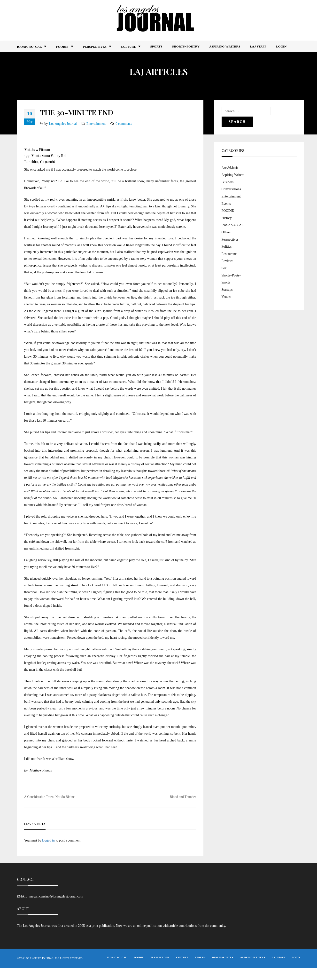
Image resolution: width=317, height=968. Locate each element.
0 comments (124, 124)
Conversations (231, 189)
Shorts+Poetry (185, 46)
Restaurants (229, 254)
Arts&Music (230, 168)
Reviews (227, 261)
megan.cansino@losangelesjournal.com (56, 896)
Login (281, 46)
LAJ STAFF (258, 46)
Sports (156, 46)
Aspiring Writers (224, 46)
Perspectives (95, 46)
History (227, 218)
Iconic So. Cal (29, 46)
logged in (48, 840)
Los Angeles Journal (63, 124)
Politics (227, 246)
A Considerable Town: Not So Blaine (49, 797)
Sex (224, 268)
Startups (227, 289)
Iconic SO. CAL (233, 225)
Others (226, 232)
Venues (226, 297)
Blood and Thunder (183, 797)
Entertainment (96, 124)
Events (226, 203)
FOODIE (62, 46)
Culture (128, 46)
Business (228, 182)
